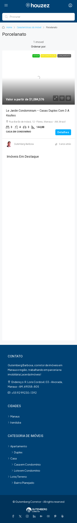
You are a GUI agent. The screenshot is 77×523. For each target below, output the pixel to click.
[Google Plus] (42, 516)
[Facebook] (14, 516)
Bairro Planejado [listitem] (22, 482)
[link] (38, 77)
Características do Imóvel (29, 27)
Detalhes (63, 132)
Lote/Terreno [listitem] (17, 476)
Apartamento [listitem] (17, 446)
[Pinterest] (56, 516)
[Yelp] (63, 516)
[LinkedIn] (35, 516)
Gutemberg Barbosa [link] (24, 144)
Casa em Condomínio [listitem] (26, 464)
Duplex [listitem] (16, 452)
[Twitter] (21, 516)
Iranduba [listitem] (14, 422)
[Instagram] (28, 516)
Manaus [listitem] (14, 416)
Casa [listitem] (12, 458)
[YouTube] (49, 516)
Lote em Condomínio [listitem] (25, 470)
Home (9, 27)
